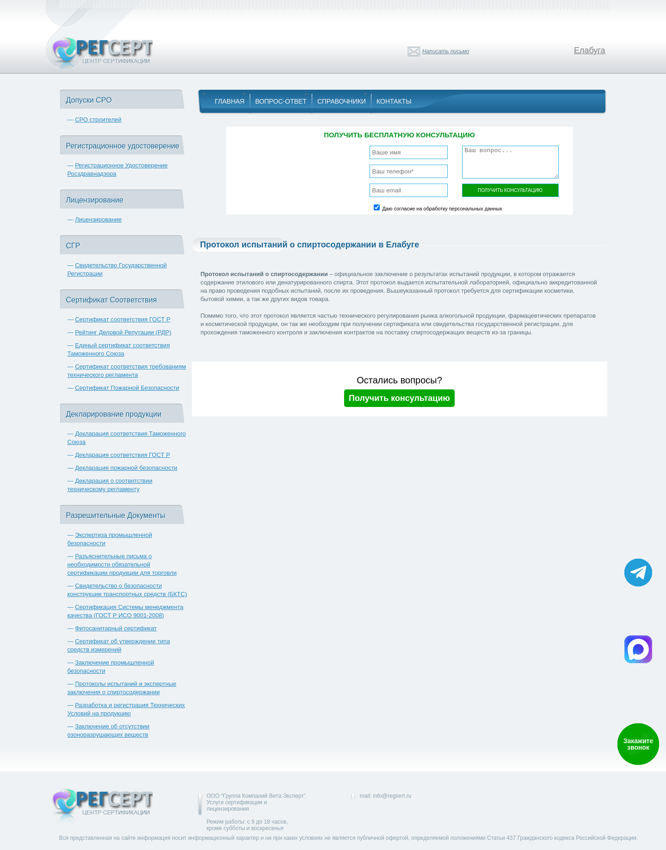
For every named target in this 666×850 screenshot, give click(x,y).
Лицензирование (98, 219)
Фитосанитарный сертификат (116, 628)
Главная (230, 101)
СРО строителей (98, 119)
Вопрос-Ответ (281, 101)
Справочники (341, 101)
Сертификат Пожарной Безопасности (127, 387)
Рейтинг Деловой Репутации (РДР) (123, 332)
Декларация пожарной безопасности (126, 467)
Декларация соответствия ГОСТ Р (122, 454)
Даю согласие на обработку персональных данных (442, 208)
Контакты (394, 101)
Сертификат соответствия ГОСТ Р (122, 319)
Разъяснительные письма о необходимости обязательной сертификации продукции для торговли (122, 564)
